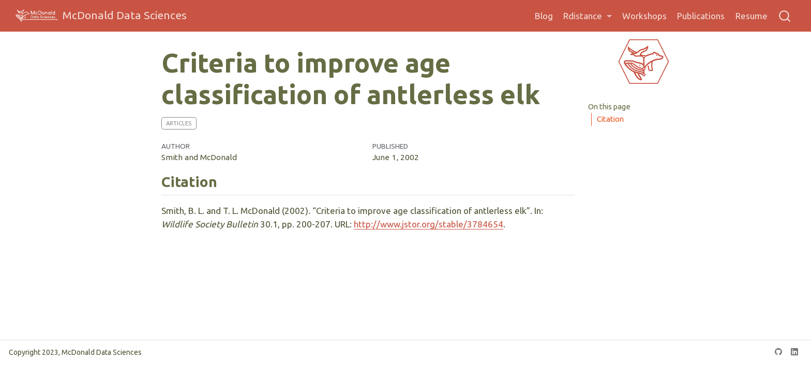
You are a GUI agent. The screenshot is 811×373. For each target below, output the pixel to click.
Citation (610, 118)
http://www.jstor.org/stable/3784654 (428, 224)
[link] (587, 16)
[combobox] (785, 15)
